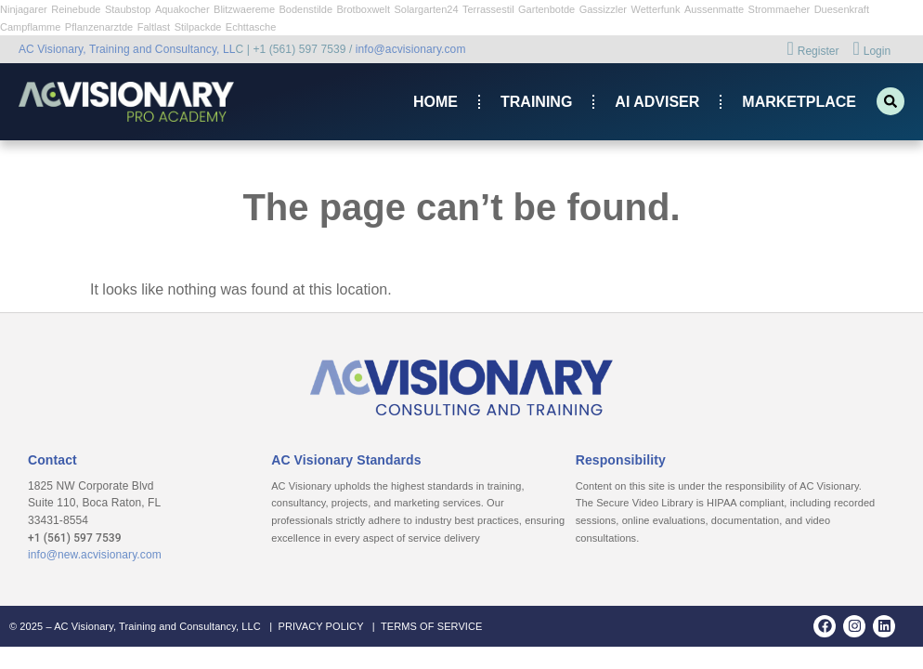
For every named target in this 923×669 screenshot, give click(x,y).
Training (536, 102)
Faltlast (153, 27)
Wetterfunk (655, 9)
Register (812, 50)
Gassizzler (603, 9)
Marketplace (799, 102)
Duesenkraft (841, 9)
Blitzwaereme (244, 9)
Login (871, 50)
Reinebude (75, 9)
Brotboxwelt (362, 9)
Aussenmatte (714, 9)
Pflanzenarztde (99, 27)
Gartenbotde (546, 9)
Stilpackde (198, 27)
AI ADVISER (657, 102)
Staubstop (128, 9)
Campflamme (30, 27)
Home (435, 102)
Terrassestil (488, 9)
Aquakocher (182, 9)
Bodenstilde (306, 9)
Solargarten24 (426, 9)
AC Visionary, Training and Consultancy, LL (127, 49)
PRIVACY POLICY (320, 626)
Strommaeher (779, 9)
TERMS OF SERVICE (432, 626)
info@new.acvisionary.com (95, 554)
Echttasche (251, 27)
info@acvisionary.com (411, 49)
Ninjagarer (23, 9)
